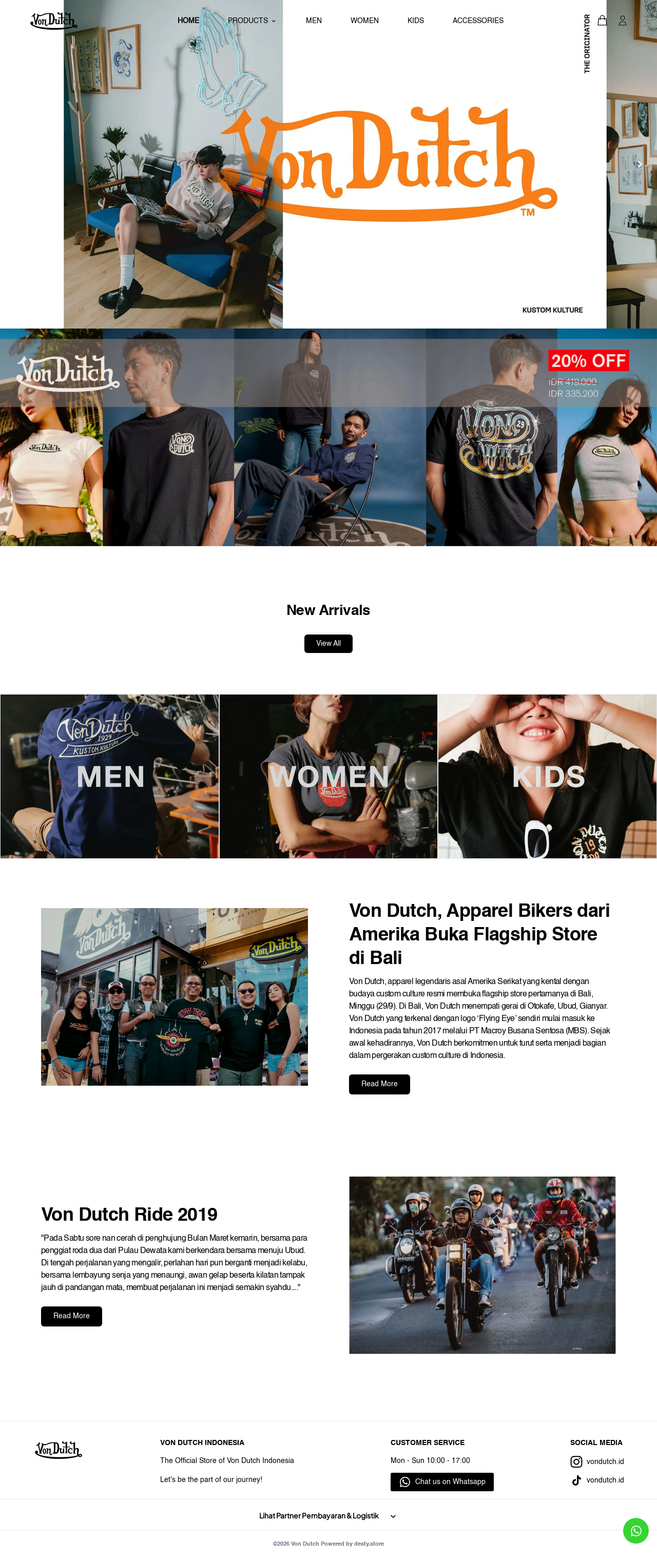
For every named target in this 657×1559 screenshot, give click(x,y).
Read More (379, 1084)
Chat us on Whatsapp (450, 1482)
